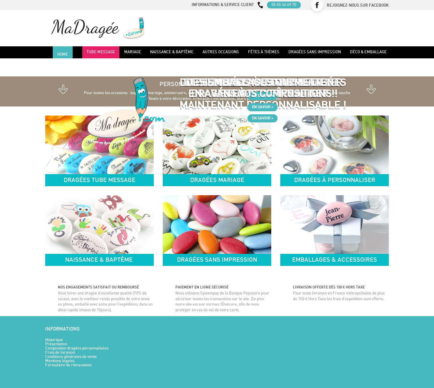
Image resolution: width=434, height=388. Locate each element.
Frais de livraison (60, 353)
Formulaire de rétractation (68, 365)
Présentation (56, 344)
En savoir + (262, 107)
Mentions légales (59, 361)
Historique (54, 340)
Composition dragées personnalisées (76, 348)
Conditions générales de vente (71, 357)
